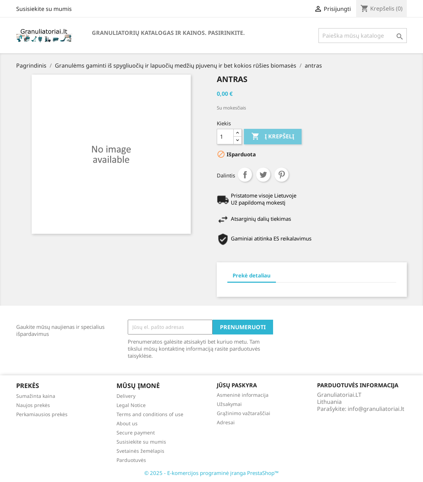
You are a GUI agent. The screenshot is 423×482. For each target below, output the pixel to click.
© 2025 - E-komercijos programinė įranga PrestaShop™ (211, 472)
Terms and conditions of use (149, 414)
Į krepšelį (272, 136)
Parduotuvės (131, 460)
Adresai (226, 422)
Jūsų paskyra (237, 385)
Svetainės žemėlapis (140, 450)
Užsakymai (229, 404)
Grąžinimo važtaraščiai (243, 413)
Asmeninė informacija (243, 395)
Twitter (263, 175)
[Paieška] (362, 35)
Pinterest (281, 175)
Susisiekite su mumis (44, 9)
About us (127, 423)
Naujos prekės (33, 405)
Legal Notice (131, 405)
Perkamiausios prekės (42, 414)
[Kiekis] (225, 136)
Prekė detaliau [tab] (252, 275)
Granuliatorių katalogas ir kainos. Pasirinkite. (168, 33)
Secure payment (135, 432)
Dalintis (245, 175)
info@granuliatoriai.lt (376, 409)
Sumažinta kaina (35, 396)
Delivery (125, 396)
